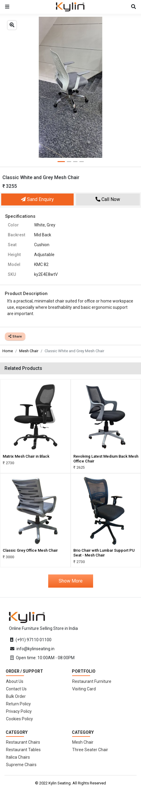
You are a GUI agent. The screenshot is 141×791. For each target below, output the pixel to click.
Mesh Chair (28, 351)
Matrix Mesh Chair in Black (26, 456)
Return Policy (18, 703)
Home (7, 351)
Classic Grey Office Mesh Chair (30, 550)
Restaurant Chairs (23, 742)
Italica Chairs (18, 757)
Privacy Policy (19, 711)
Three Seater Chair (90, 749)
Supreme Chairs (21, 764)
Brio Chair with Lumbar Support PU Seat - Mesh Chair (104, 552)
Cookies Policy (19, 718)
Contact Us (16, 688)
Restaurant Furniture (91, 681)
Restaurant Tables (23, 749)
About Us (14, 681)
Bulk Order (16, 696)
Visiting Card (84, 688)
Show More (71, 581)
